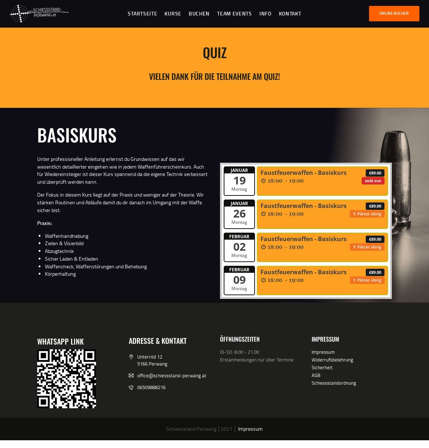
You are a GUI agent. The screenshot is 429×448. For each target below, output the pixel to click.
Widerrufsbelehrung (332, 359)
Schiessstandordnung (334, 383)
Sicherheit (322, 367)
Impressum (323, 352)
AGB (316, 375)
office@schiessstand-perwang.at (171, 375)
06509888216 (151, 387)
